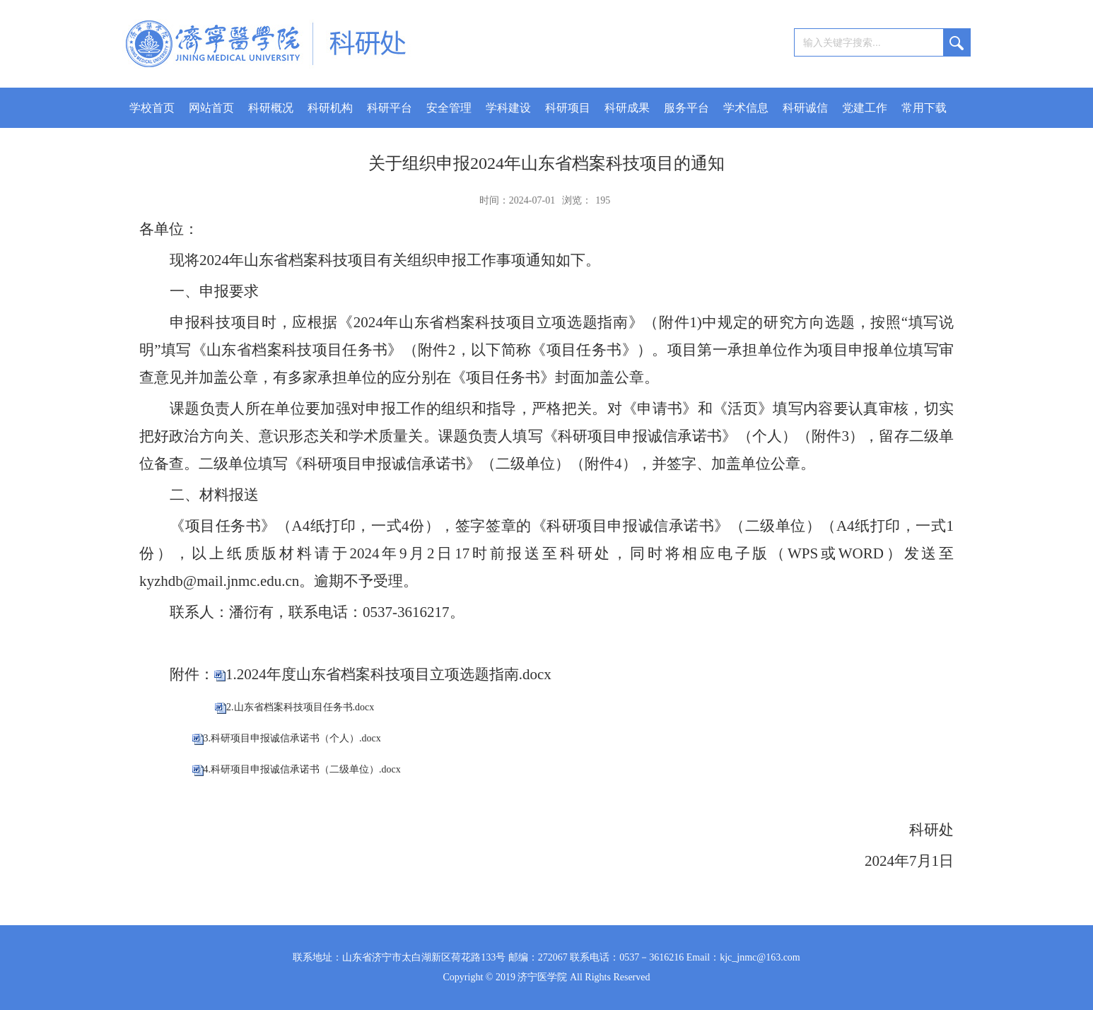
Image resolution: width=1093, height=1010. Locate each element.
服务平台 (686, 108)
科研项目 (567, 108)
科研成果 (627, 108)
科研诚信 (805, 108)
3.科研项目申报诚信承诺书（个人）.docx (292, 738)
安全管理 (449, 108)
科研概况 (270, 108)
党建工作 (864, 108)
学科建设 (508, 108)
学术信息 (745, 108)
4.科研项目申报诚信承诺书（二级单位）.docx (302, 769)
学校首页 (152, 108)
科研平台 (389, 108)
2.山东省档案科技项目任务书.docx (300, 707)
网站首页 (211, 108)
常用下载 (924, 108)
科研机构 (330, 108)
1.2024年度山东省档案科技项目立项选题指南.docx (388, 674)
